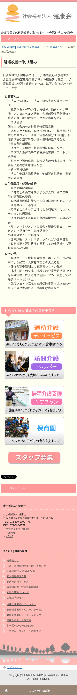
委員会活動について (18, 592)
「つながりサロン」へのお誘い (24, 630)
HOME (9, 536)
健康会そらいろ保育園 (19, 620)
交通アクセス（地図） (18, 529)
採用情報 (11, 532)
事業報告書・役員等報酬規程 (23, 587)
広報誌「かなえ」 (16, 597)
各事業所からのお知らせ (20, 625)
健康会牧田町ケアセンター (21, 604)
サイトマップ (14, 667)
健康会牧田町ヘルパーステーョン (25, 609)
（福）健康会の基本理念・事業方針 (26, 565)
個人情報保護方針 (16, 576)
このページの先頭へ (40, 690)
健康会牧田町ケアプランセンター (25, 615)
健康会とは (13, 560)
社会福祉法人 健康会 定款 (21, 571)
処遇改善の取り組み (18, 581)
